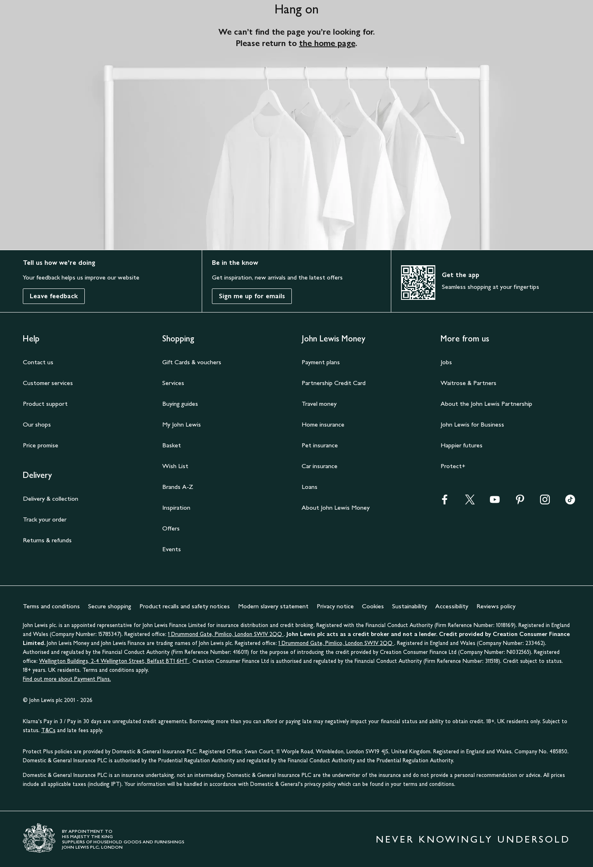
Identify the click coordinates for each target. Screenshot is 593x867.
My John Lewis (181, 424)
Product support (45, 403)
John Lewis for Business (472, 424)
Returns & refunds (47, 540)
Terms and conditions (51, 606)
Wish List (175, 466)
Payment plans (321, 362)
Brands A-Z (177, 487)
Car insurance (319, 466)
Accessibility (451, 606)
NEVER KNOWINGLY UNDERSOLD (473, 839)
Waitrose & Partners (468, 383)
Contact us (38, 362)
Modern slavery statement (273, 606)
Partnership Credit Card (334, 383)
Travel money (319, 403)
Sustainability (409, 606)
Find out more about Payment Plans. (67, 679)
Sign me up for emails (252, 296)
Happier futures (462, 445)
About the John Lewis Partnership (486, 403)
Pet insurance (320, 445)
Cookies (373, 606)
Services (173, 383)
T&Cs (48, 730)
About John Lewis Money (336, 507)
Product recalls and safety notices (184, 606)
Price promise (40, 445)
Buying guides (180, 403)
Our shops (37, 424)
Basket (171, 445)
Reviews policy (496, 606)
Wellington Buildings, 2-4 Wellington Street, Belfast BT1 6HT (114, 661)
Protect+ (453, 466)
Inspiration (176, 507)
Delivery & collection (50, 498)
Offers (171, 528)
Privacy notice (335, 606)
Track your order (44, 519)
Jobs (446, 362)
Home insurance (323, 424)
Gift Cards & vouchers (191, 362)
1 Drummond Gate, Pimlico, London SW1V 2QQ (226, 634)
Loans (309, 487)
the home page (327, 43)
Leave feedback (54, 296)
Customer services (48, 383)
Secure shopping (109, 606)
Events (171, 549)
